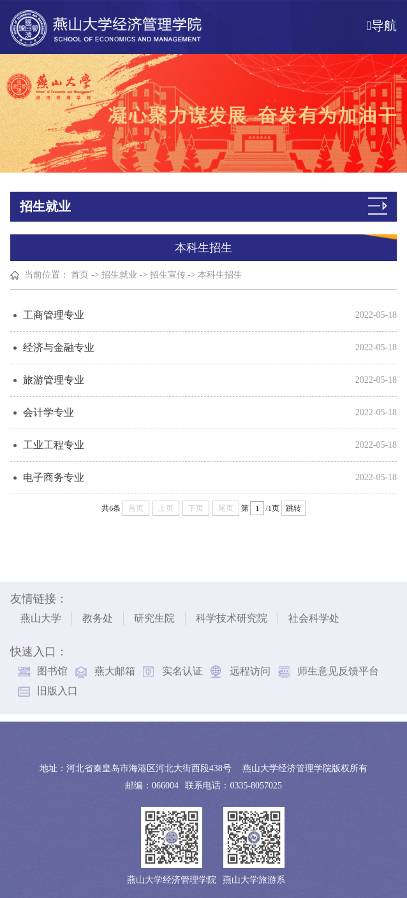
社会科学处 (313, 615)
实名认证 (182, 668)
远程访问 (250, 668)
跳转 (293, 508)
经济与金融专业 (58, 347)
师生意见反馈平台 (338, 668)
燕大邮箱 (114, 668)
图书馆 (52, 668)
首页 (80, 275)
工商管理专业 (53, 315)
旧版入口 (57, 688)
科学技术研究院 (231, 615)
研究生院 (154, 615)
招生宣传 (168, 275)
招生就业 (120, 275)
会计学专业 (48, 412)
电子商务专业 (53, 477)
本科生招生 (220, 275)
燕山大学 (40, 615)
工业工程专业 (53, 444)
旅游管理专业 (53, 379)
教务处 (97, 615)
